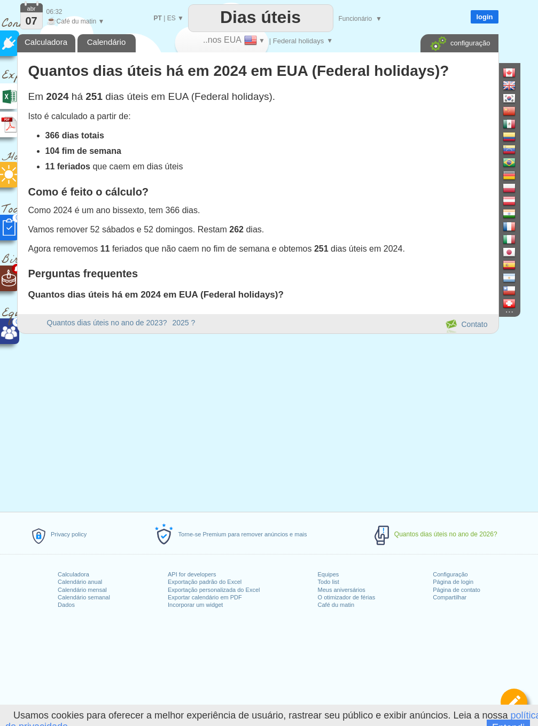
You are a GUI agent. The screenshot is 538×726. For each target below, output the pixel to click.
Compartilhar (449, 597)
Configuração (450, 574)
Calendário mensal (82, 590)
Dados (66, 605)
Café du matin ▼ (75, 21)
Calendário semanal (84, 597)
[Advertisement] (257, 421)
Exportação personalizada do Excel (214, 590)
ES (171, 18)
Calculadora (73, 574)
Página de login (453, 582)
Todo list (328, 582)
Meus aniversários (341, 590)
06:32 (54, 11)
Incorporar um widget (195, 605)
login (484, 17)
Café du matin (336, 605)
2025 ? (183, 322)
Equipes (328, 574)
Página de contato (456, 590)
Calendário (106, 41)
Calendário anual (80, 582)
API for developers (192, 574)
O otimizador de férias (347, 597)
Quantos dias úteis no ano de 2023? (107, 322)
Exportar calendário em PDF (205, 597)
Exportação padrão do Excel (204, 582)
